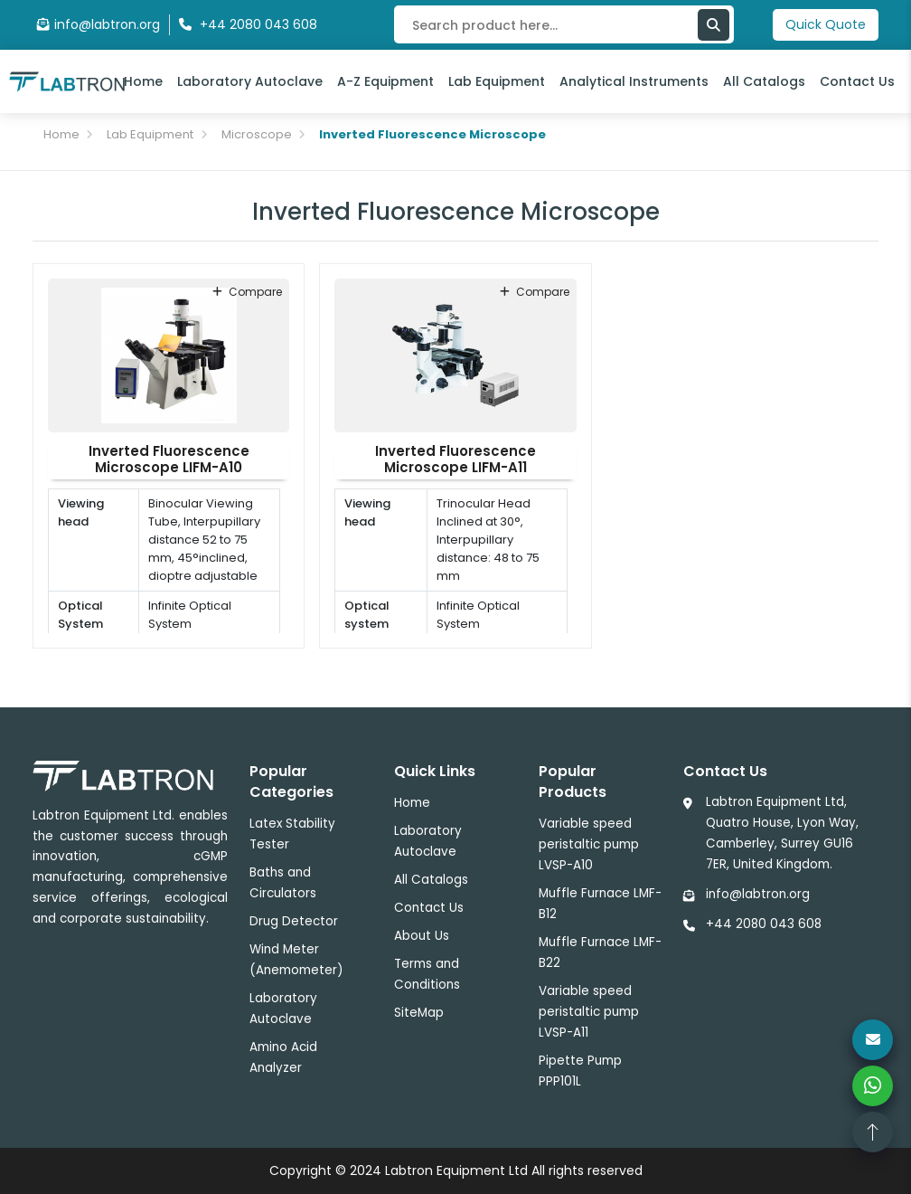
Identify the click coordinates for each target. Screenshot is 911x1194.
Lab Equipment (496, 81)
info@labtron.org (98, 24)
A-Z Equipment (385, 81)
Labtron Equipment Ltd (456, 1170)
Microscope (256, 134)
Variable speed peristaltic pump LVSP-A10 (589, 844)
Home (143, 81)
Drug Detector (293, 921)
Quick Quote (825, 24)
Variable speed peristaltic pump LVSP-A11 (589, 1011)
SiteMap (419, 1012)
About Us (421, 935)
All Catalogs (764, 81)
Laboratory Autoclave (250, 81)
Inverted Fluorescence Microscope (432, 134)
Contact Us (857, 81)
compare (247, 291)
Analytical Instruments (634, 81)
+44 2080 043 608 (764, 924)
